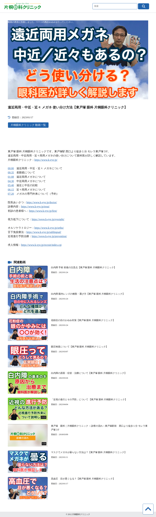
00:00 (11, 168)
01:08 (11, 176)
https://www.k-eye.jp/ (45, 159)
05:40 (11, 185)
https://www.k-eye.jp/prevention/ (49, 236)
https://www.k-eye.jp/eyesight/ (48, 219)
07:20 (11, 193)
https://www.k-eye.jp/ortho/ (49, 227)
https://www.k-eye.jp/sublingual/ (43, 232)
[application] (78, 59)
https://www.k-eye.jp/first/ (43, 210)
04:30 (11, 181)
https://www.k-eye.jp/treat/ (35, 206)
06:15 (11, 189)
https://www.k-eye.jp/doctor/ (41, 202)
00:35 (11, 172)
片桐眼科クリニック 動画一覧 (28, 125)
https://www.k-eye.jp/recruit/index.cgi (41, 244)
